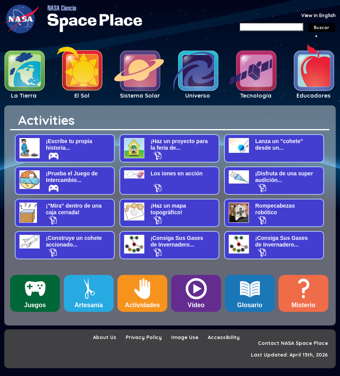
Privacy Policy (144, 337)
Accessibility (224, 337)
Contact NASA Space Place (293, 343)
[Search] (271, 27)
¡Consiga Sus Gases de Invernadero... (177, 241)
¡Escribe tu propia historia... (69, 144)
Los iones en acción (177, 173)
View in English (318, 15)
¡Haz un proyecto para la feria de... (179, 144)
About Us (104, 337)
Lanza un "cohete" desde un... (279, 144)
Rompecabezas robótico (275, 209)
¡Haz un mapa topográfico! (168, 209)
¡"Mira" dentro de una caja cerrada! (74, 209)
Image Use (184, 337)
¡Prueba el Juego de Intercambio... (72, 176)
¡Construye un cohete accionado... (74, 241)
